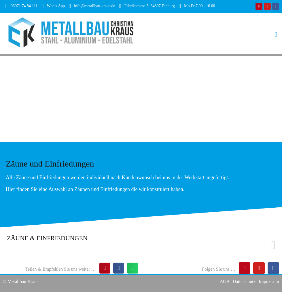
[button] (211, 33)
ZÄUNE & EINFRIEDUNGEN (47, 238)
